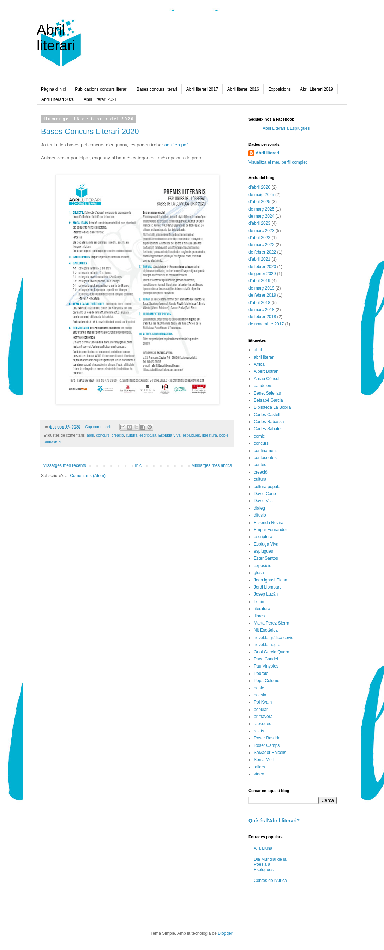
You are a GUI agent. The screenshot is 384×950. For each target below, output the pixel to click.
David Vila (263, 500)
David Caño (265, 493)
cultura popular (268, 486)
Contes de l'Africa (270, 880)
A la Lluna (263, 848)
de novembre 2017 (266, 324)
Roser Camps (267, 745)
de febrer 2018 (262, 316)
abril (90, 435)
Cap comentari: (98, 427)
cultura (131, 435)
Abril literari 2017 (202, 89)
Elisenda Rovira (268, 522)
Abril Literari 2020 (57, 99)
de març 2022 (261, 244)
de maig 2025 (261, 194)
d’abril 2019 (259, 280)
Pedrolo (261, 673)
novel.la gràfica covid (273, 637)
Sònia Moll (264, 759)
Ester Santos (266, 558)
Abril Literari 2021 (100, 99)
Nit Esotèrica (266, 630)
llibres (259, 616)
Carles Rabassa (269, 421)
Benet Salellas (267, 393)
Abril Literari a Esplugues (286, 128)
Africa (259, 364)
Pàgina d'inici (53, 89)
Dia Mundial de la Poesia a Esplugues (270, 864)
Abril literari (56, 37)
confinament (265, 450)
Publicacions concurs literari (101, 89)
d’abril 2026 (259, 187)
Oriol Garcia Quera (271, 652)
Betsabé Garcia (268, 400)
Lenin (259, 601)
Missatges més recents (64, 465)
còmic (259, 436)
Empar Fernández (271, 529)
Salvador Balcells (270, 752)
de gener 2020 (262, 273)
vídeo (259, 774)
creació (118, 435)
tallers (259, 767)
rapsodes (262, 723)
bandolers (263, 385)
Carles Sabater (268, 428)
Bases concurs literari (157, 89)
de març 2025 (261, 209)
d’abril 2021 (259, 259)
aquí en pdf (176, 144)
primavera (52, 441)
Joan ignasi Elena (270, 580)
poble (223, 435)
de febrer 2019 (262, 295)
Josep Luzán (266, 594)
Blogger (225, 933)
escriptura (147, 435)
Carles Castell (267, 414)
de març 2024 (261, 216)
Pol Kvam (263, 702)
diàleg (259, 508)
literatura (209, 435)
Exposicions (279, 89)
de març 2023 (261, 230)
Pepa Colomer (267, 680)
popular (261, 709)
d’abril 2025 (259, 201)
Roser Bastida (267, 738)
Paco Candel (266, 659)
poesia (260, 695)
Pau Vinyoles (266, 666)
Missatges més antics (211, 465)
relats (259, 731)
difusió (260, 515)
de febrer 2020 (262, 266)
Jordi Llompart (267, 587)
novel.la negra (267, 644)
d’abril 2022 (259, 237)
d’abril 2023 (259, 223)
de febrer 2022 (262, 252)
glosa (259, 572)
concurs (102, 435)
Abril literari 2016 (243, 89)
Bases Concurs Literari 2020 (90, 131)
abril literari (264, 357)
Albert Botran (266, 371)
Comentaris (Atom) (88, 475)
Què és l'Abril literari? (274, 820)
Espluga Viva (169, 435)
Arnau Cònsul (267, 378)
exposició (262, 565)
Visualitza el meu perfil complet (277, 162)
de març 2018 (261, 309)
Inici (138, 465)
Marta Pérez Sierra (271, 623)
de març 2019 (261, 288)
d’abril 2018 (259, 302)
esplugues (191, 435)
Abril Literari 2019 (316, 89)
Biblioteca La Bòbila (272, 407)
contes (260, 464)
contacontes (265, 457)
